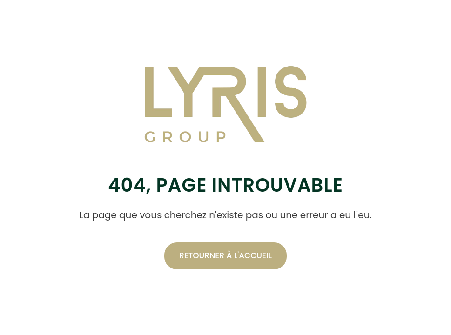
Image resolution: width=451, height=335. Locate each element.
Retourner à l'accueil (225, 255)
